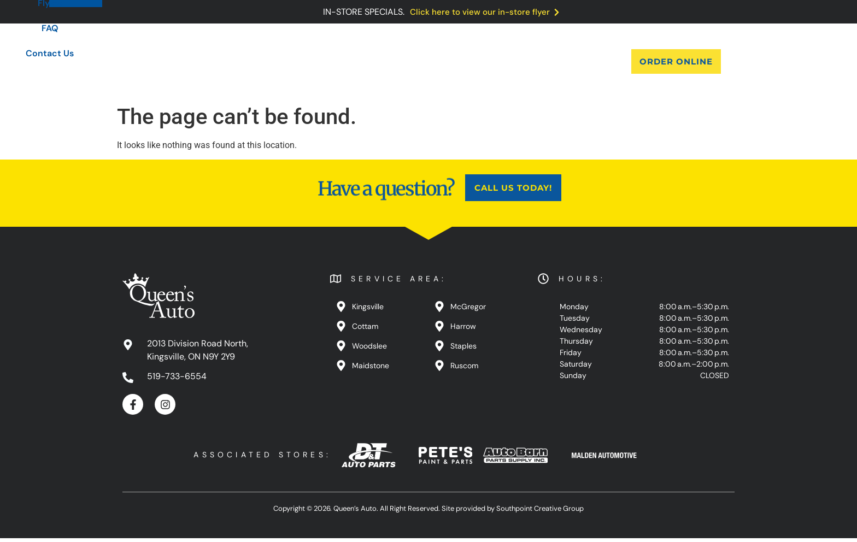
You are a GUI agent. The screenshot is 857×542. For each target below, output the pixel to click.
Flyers (445, 61)
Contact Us (542, 61)
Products (352, 61)
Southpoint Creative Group (540, 511)
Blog (403, 61)
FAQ (487, 61)
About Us (291, 61)
